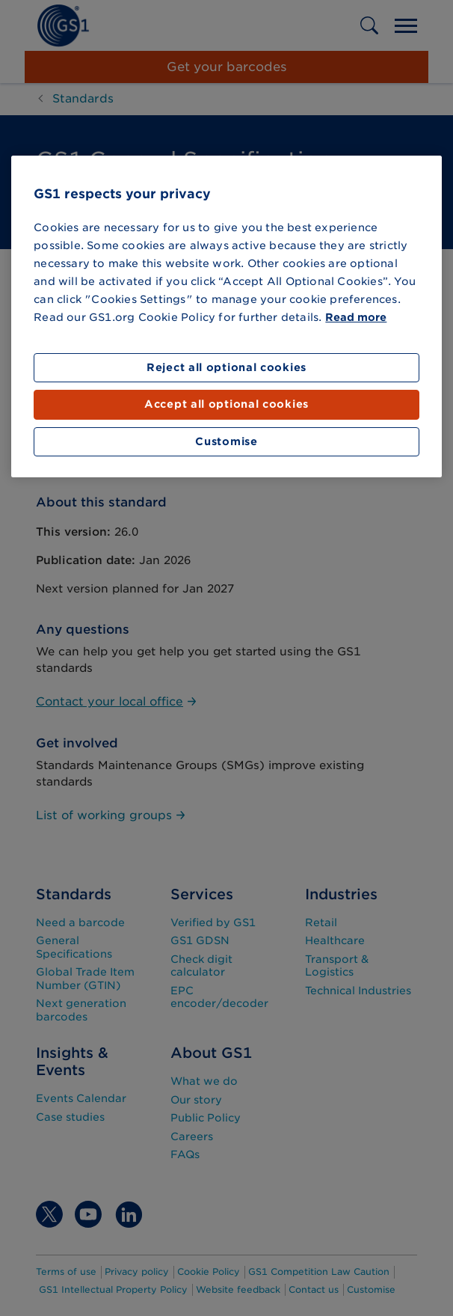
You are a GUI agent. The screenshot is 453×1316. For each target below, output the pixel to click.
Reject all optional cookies (226, 367)
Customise (226, 441)
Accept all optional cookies (226, 404)
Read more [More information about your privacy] (355, 317)
